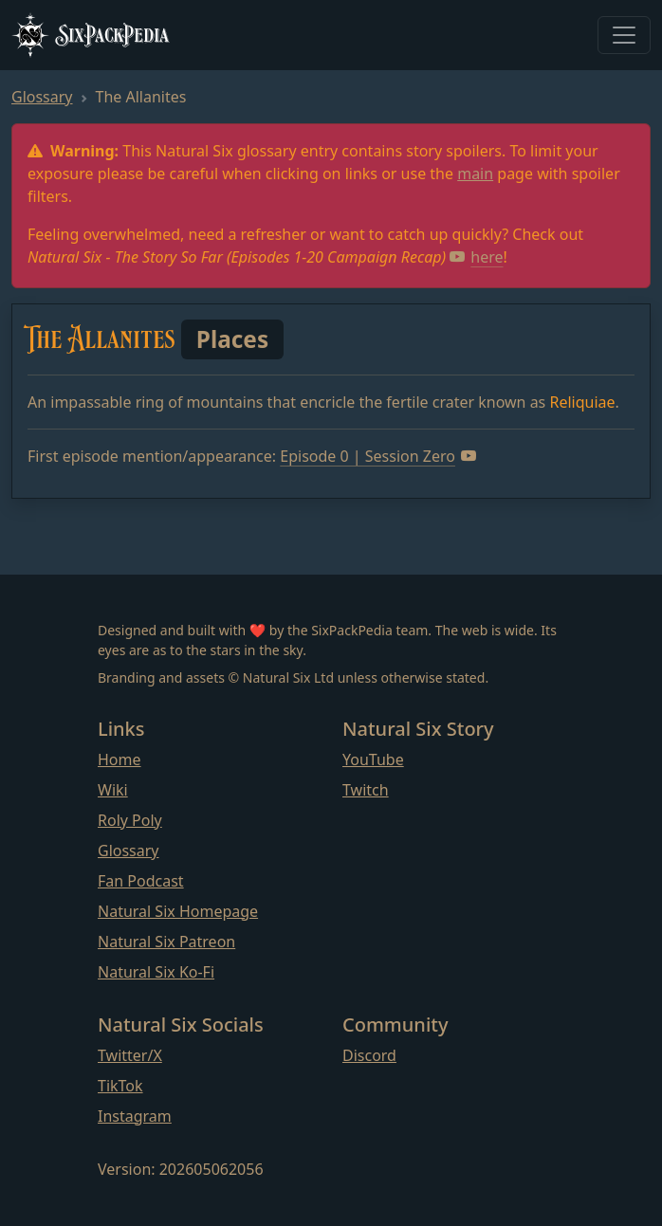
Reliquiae (582, 402)
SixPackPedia (90, 35)
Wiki (113, 789)
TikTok (120, 1085)
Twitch (365, 789)
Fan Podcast (141, 880)
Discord (369, 1055)
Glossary (42, 96)
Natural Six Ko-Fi (156, 971)
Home (119, 759)
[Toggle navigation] (624, 35)
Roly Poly (130, 820)
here (476, 257)
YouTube (373, 759)
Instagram (135, 1116)
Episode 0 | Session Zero (378, 456)
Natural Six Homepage (178, 911)
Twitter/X (130, 1055)
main (475, 173)
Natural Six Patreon (166, 941)
